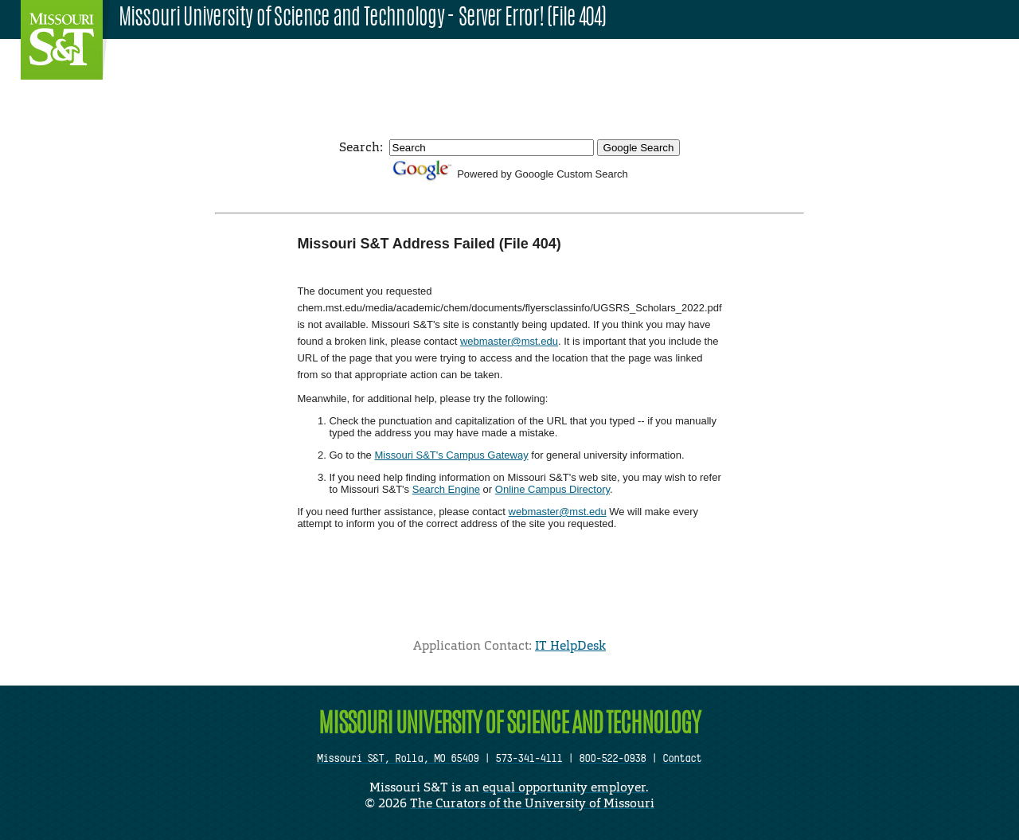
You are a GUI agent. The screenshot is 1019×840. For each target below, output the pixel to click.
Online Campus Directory (552, 489)
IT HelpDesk (570, 645)
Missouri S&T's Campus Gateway (451, 455)
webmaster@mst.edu (509, 341)
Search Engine (446, 489)
